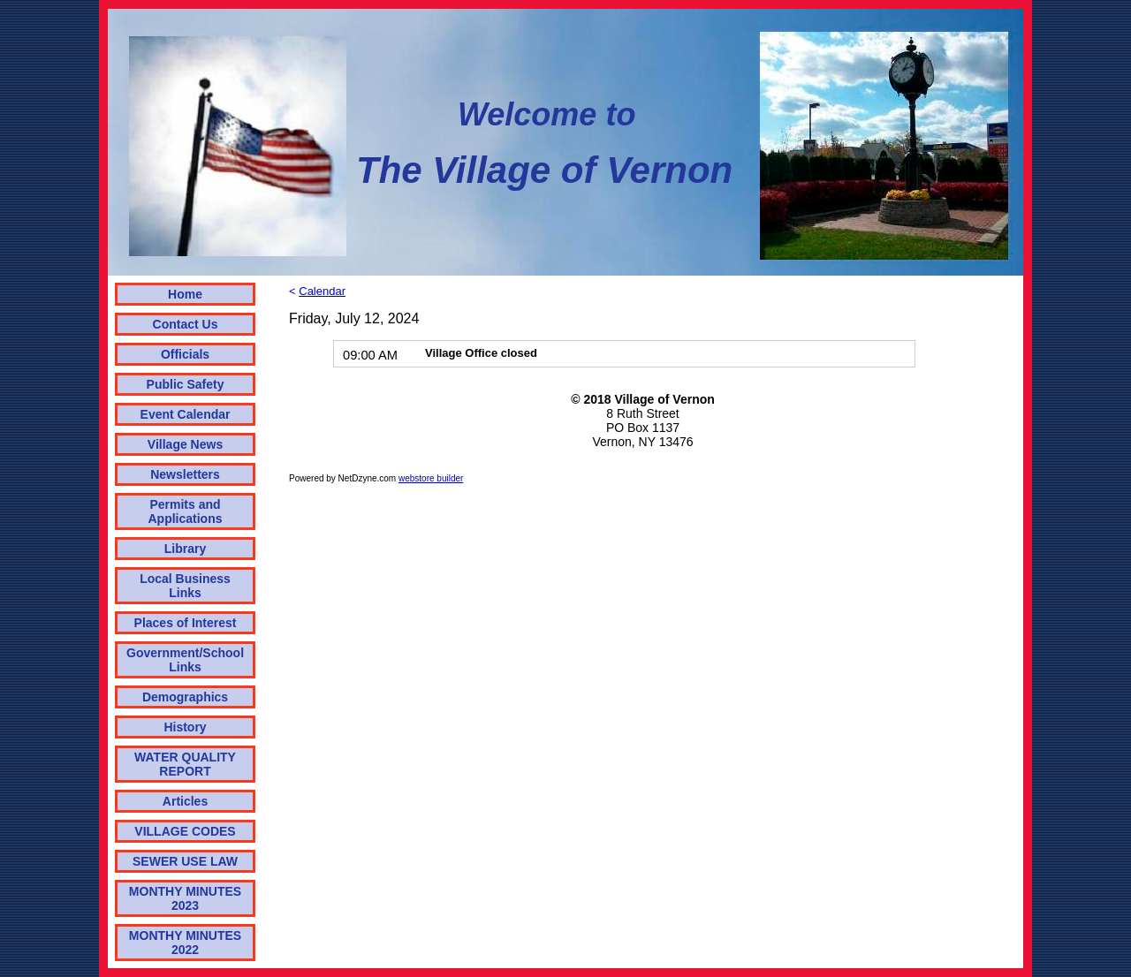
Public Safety (185, 384)
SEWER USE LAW (185, 861)
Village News (185, 444)
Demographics (185, 697)
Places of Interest (185, 623)
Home (185, 294)
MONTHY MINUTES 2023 (185, 898)
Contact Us (185, 324)
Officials (185, 354)
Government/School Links (185, 660)
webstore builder (431, 478)
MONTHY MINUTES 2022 (185, 942)
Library (185, 549)
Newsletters (185, 474)
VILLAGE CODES (184, 831)
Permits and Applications (185, 511)
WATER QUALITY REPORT (185, 764)
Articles (185, 801)
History (184, 727)
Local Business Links (185, 586)
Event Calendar (185, 414)
